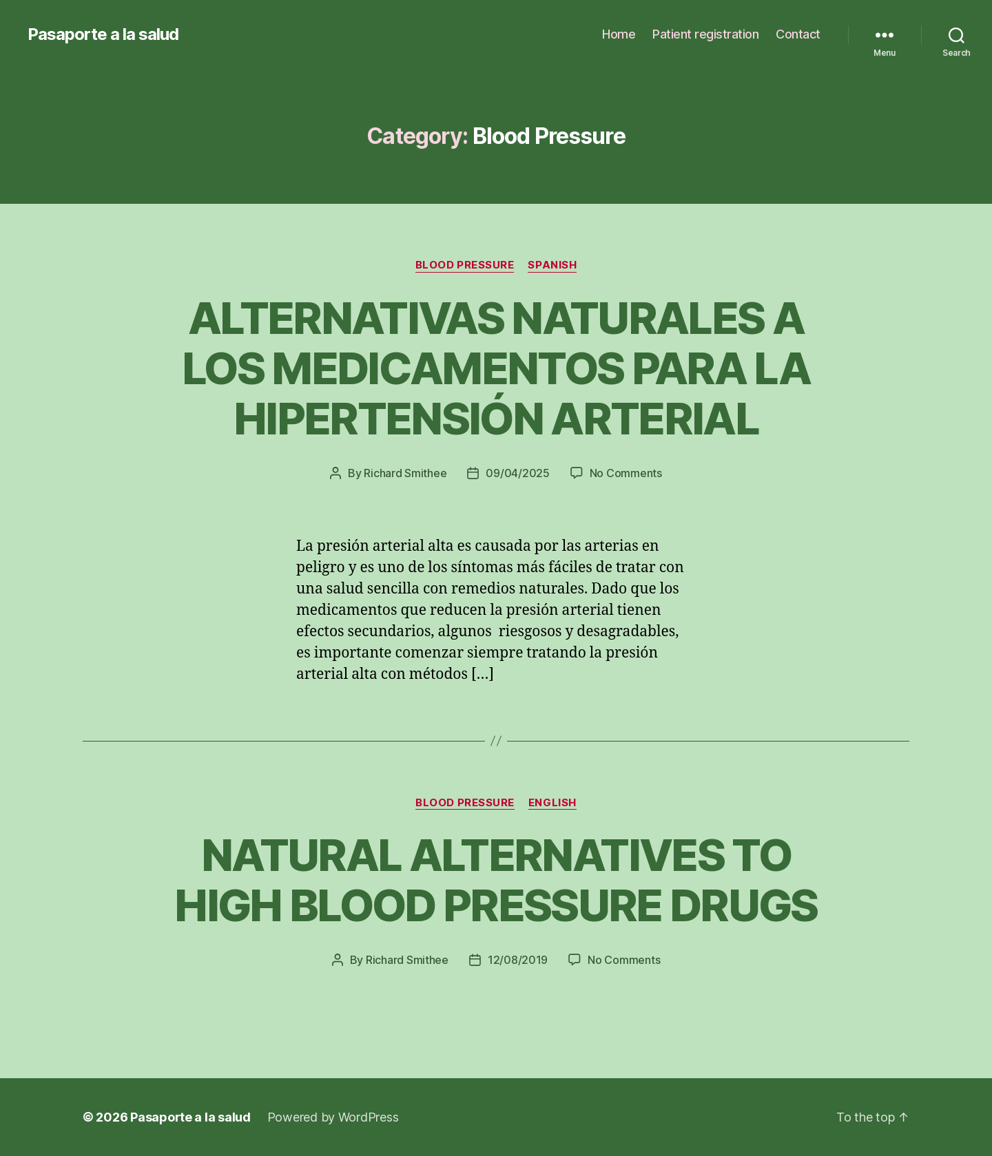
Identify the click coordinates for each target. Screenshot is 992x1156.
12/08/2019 (518, 960)
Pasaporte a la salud (103, 34)
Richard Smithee (405, 473)
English (552, 803)
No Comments (626, 473)
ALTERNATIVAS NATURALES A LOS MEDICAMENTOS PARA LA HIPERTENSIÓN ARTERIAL (496, 368)
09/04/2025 (517, 473)
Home (618, 34)
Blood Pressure (465, 265)
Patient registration (705, 34)
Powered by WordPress (333, 1117)
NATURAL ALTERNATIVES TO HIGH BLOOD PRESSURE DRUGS (496, 880)
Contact (798, 34)
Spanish (552, 265)
